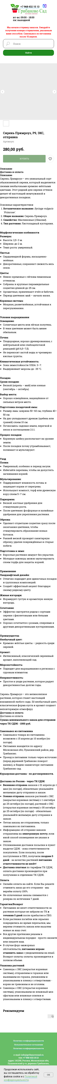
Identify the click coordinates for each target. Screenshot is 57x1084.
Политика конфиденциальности (28, 1040)
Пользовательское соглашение (28, 1044)
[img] (28, 9)
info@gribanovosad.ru (32, 1054)
